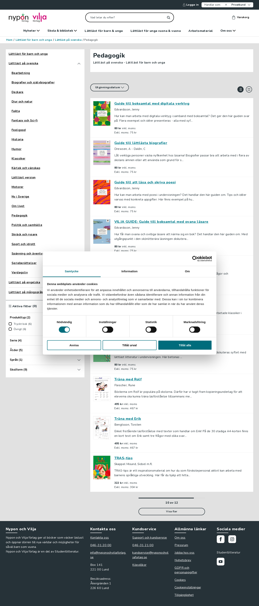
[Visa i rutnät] (249, 89)
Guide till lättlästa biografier (140, 143)
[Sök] (168, 17)
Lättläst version (23, 177)
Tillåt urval (129, 345)
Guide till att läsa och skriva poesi (145, 182)
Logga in (191, 4)
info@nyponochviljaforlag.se (108, 555)
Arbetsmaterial (200, 31)
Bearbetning (21, 73)
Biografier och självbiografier (33, 82)
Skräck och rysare (24, 234)
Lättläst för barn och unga (34, 40)
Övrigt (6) (20, 329)
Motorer (18, 187)
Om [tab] (187, 271)
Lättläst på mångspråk (26, 292)
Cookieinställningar (188, 587)
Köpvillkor (139, 565)
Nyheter (31, 31)
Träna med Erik (127, 418)
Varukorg (240, 17)
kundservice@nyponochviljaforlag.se (150, 555)
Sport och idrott (23, 244)
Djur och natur (22, 102)
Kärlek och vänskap (26, 168)
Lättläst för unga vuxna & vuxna (156, 31)
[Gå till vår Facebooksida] (222, 539)
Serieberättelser (24, 263)
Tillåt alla (185, 345)
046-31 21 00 (143, 545)
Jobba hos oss (184, 553)
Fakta (16, 111)
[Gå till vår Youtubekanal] (222, 562)
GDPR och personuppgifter (186, 570)
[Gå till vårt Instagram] (233, 539)
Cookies (180, 580)
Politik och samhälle (27, 225)
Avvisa (74, 345)
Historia (17, 139)
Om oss (228, 31)
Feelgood (19, 130)
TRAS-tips (123, 458)
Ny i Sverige (20, 197)
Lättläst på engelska (24, 282)
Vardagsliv (20, 272)
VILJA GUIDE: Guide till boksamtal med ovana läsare (161, 221)
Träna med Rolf (128, 379)
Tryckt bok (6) (23, 324)
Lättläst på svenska (68, 40)
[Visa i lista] (240, 89)
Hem (9, 40)
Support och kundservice (149, 538)
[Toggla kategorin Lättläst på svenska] (79, 63)
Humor (16, 149)
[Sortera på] (109, 87)
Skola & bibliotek (62, 31)
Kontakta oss (99, 538)
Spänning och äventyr (28, 253)
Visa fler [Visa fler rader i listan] (171, 511)
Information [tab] (129, 271)
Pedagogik (20, 215)
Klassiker (18, 158)
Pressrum (181, 545)
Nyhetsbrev (183, 560)
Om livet (18, 206)
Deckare (18, 92)
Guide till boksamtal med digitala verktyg (151, 103)
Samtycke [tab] (71, 271)
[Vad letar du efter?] (129, 17)
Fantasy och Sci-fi (25, 120)
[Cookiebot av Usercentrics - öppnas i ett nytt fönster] (195, 258)
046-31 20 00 (100, 545)
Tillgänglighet (184, 595)
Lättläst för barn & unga (104, 31)
